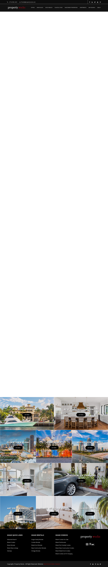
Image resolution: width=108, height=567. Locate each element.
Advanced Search (12, 539)
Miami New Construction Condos (65, 548)
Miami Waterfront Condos (63, 551)
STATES (33, 7)
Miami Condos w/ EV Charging (64, 554)
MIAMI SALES (40, 7)
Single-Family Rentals (37, 539)
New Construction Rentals (38, 548)
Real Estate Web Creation (52, 564)
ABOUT (99, 7)
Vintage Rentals (35, 551)
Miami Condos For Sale (62, 539)
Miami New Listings (12, 548)
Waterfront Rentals (36, 545)
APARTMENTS (83, 7)
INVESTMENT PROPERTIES (71, 7)
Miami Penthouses (61, 542)
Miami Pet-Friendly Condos (63, 545)
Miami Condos (11, 542)
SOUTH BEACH (48, 7)
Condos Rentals (35, 542)
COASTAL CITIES (58, 7)
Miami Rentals (11, 545)
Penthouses (27, 475)
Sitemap (9, 551)
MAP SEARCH (92, 7)
